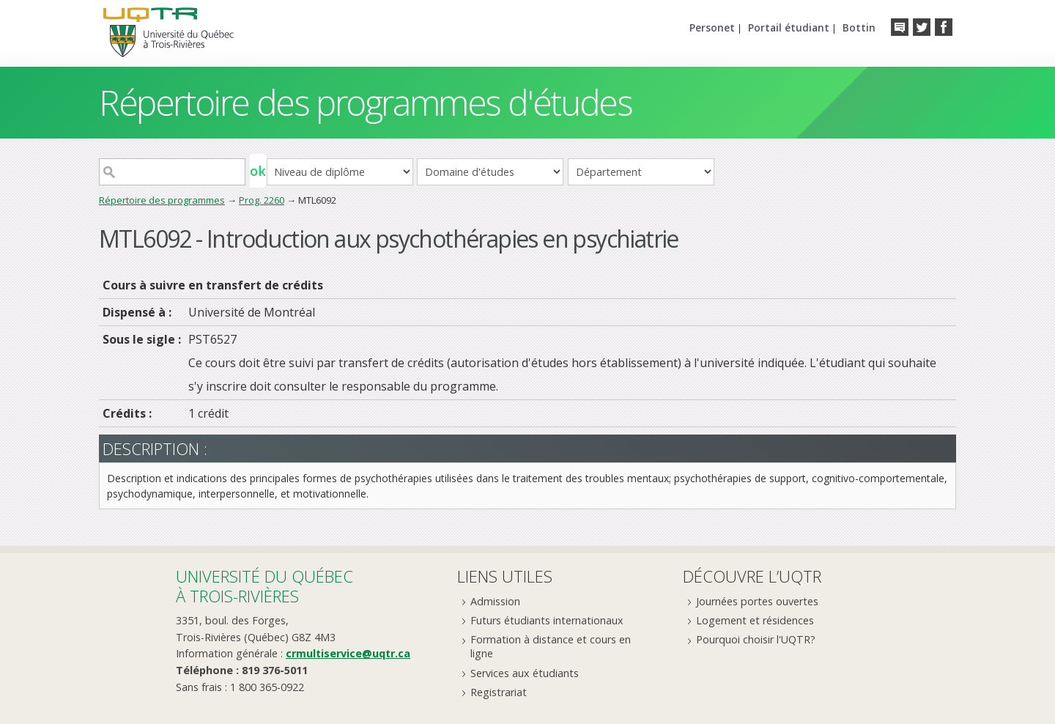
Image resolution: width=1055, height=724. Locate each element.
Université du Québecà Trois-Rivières (264, 586)
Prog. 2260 (261, 200)
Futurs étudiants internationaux (546, 620)
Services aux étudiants (524, 673)
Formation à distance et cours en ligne (550, 646)
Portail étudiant (788, 27)
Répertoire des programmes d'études (365, 102)
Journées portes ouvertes (757, 601)
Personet (712, 27)
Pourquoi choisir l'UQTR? (755, 639)
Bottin (859, 27)
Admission (495, 601)
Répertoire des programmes (162, 200)
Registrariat (498, 692)
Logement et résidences (755, 620)
